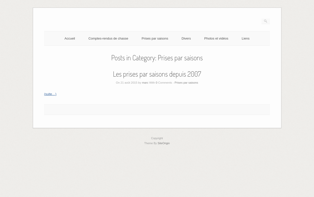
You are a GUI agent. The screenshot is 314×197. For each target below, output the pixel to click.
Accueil (70, 38)
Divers (186, 38)
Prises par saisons (155, 38)
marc (145, 82)
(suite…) (50, 94)
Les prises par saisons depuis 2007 (157, 73)
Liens (245, 38)
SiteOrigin (164, 143)
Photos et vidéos (216, 38)
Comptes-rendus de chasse (108, 38)
